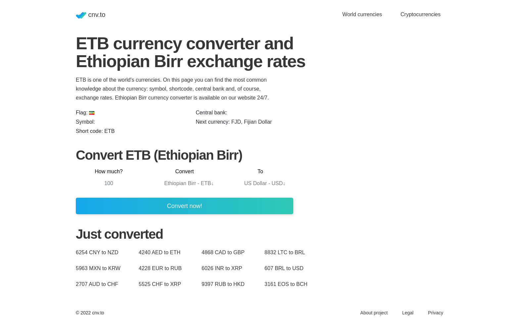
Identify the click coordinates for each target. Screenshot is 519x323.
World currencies (362, 14)
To (260, 171)
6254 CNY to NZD (97, 252)
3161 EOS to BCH (285, 284)
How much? (108, 171)
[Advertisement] (373, 133)
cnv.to (90, 15)
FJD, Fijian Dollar (251, 122)
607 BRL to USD (284, 268)
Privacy (435, 312)
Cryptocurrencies (421, 14)
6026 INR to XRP (222, 268)
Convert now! (184, 206)
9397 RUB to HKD (223, 284)
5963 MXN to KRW (98, 268)
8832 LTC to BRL (284, 252)
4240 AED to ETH (159, 252)
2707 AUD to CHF (97, 284)
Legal (407, 312)
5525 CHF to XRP (160, 284)
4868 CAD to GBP (223, 252)
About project (374, 312)
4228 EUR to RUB (160, 268)
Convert (184, 171)
